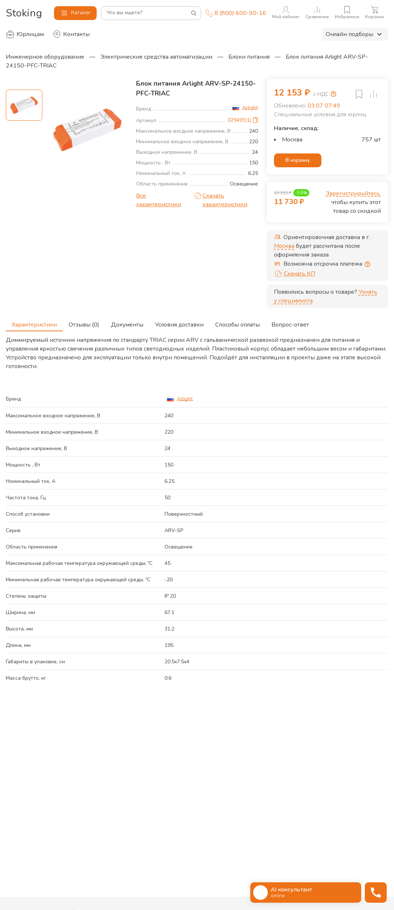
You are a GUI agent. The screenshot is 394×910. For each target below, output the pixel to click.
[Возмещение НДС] (333, 94)
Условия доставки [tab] (179, 322)
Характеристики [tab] (34, 322)
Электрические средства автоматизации (156, 57)
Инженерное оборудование (45, 57)
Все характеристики (158, 200)
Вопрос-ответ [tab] (290, 322)
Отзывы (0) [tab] (84, 322)
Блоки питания (249, 57)
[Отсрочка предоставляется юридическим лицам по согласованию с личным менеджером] (367, 264)
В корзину (297, 160)
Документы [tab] (127, 322)
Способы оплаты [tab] (237, 322)
